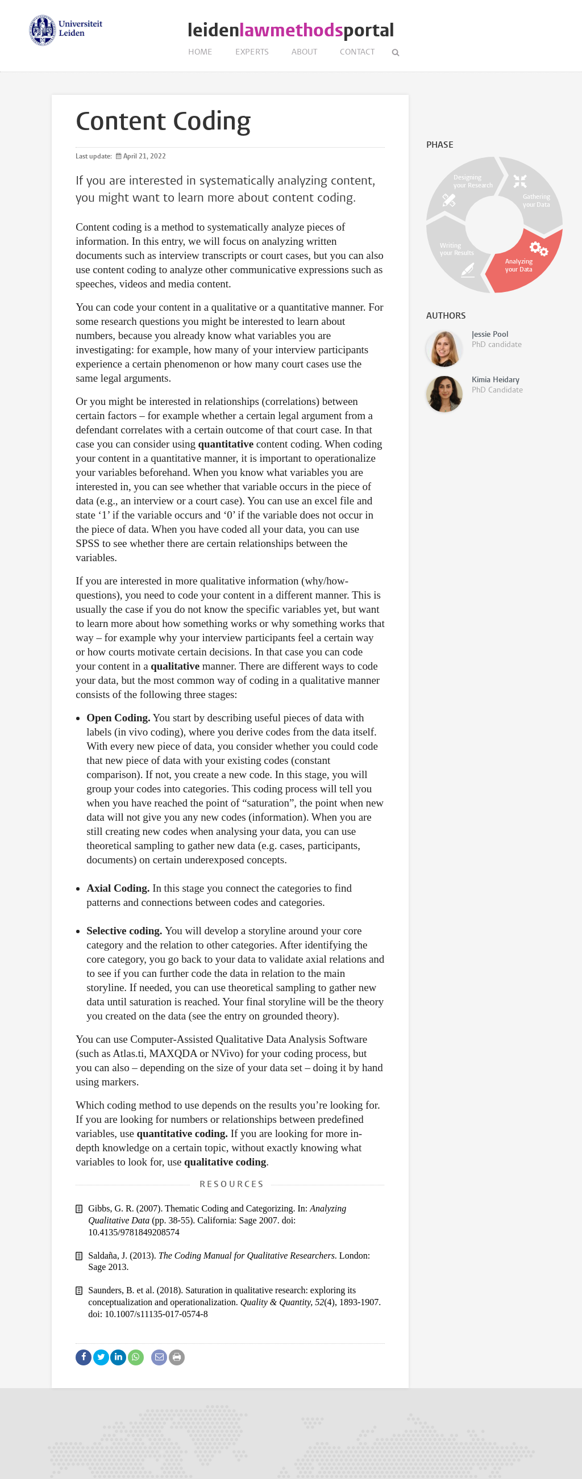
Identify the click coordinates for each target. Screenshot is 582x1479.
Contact (357, 52)
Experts (252, 52)
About (304, 52)
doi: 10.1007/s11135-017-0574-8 (147, 1314)
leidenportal (291, 30)
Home (200, 52)
